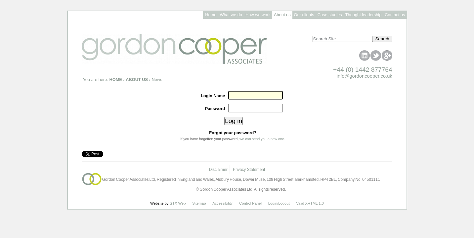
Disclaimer (218, 169)
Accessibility (222, 203)
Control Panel (250, 203)
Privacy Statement (249, 169)
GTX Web (178, 203)
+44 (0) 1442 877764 (362, 69)
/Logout (283, 203)
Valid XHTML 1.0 (309, 203)
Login (272, 203)
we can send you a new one (261, 139)
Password (215, 108)
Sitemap (199, 203)
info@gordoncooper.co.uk (364, 76)
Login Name (213, 95)
